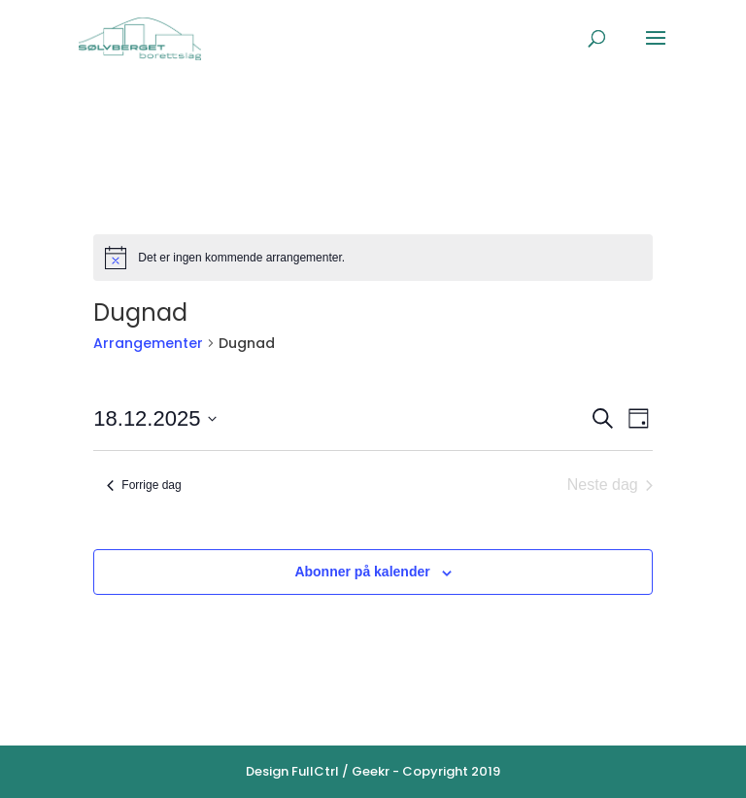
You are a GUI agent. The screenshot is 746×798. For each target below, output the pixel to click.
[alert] (372, 257)
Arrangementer (148, 343)
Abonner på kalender (361, 571)
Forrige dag (144, 485)
